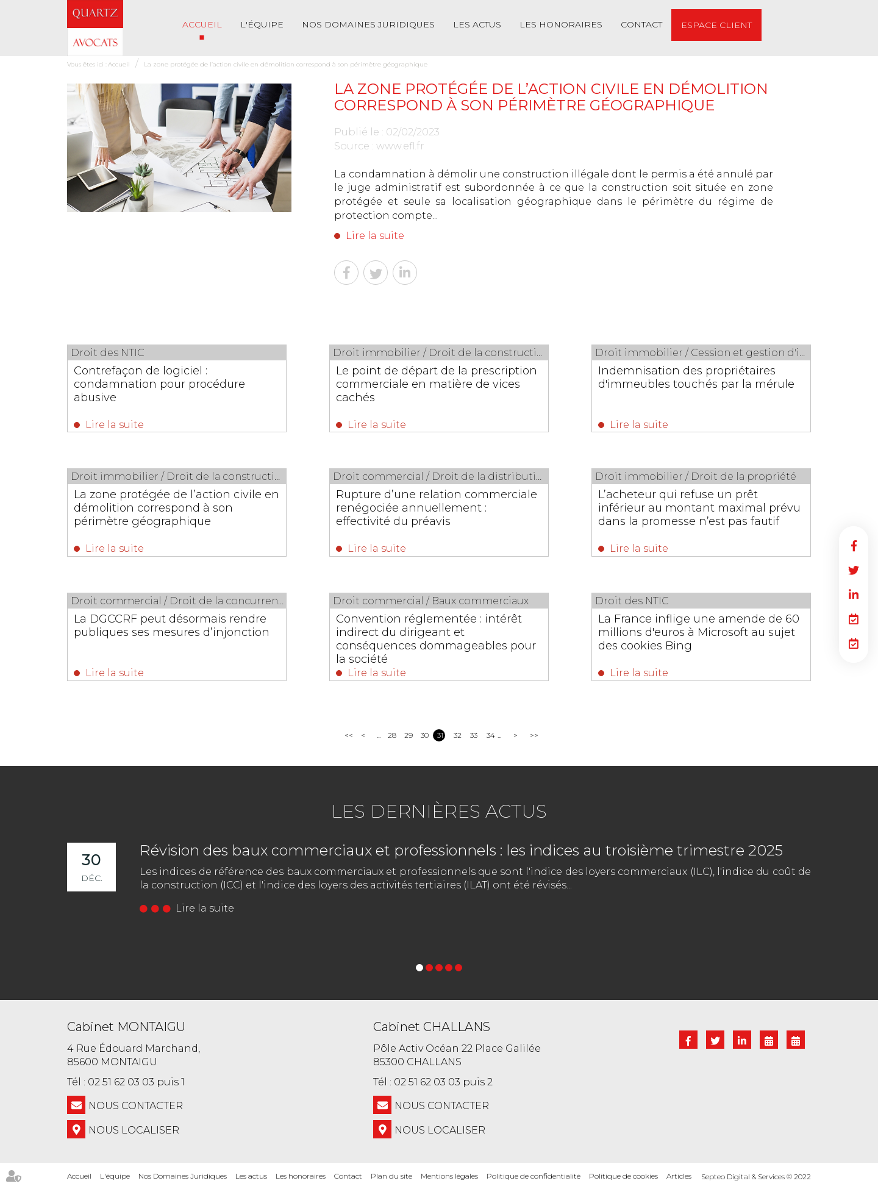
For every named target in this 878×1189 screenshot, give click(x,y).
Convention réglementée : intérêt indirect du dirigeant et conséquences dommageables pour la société (436, 639)
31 (440, 735)
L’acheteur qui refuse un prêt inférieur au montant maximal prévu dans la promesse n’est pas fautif (699, 508)
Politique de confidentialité (533, 1175)
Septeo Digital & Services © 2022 (756, 1176)
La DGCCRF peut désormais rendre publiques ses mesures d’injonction (171, 625)
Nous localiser (133, 1130)
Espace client (716, 25)
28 (392, 735)
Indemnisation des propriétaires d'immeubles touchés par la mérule (696, 377)
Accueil (202, 24)
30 (425, 735)
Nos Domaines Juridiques (368, 24)
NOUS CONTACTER (135, 1106)
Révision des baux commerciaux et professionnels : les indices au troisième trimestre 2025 (461, 850)
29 (408, 735)
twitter (853, 570)
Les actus (477, 24)
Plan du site (391, 1175)
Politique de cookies (623, 1175)
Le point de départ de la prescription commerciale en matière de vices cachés (436, 384)
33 (473, 735)
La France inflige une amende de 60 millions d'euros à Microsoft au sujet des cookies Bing (698, 632)
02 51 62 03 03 (121, 1082)
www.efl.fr (400, 146)
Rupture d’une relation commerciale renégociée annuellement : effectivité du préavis (436, 508)
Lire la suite (375, 235)
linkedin (853, 594)
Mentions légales (449, 1175)
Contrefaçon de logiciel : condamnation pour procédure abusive (159, 384)
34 (490, 735)
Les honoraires (560, 24)
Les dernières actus (439, 811)
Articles (678, 1175)
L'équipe (262, 24)
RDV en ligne (853, 619)
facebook (853, 545)
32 (458, 735)
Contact (641, 24)
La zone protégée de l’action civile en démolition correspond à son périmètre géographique (285, 64)
